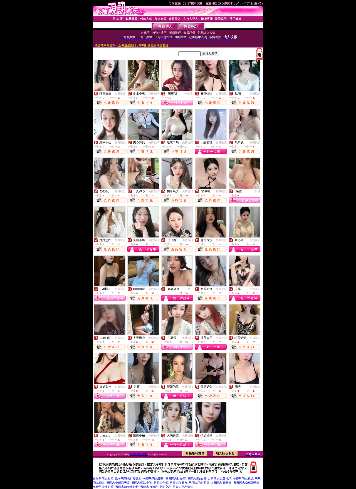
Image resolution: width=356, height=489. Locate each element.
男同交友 (165, 487)
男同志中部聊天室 (118, 482)
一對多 (189, 93)
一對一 (189, 289)
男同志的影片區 (199, 482)
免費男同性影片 (103, 487)
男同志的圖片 (149, 487)
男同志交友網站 (183, 487)
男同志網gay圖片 (198, 478)
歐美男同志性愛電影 (128, 478)
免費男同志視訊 (243, 478)
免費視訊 (120, 93)
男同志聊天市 (178, 482)
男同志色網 (160, 482)
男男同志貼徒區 (175, 478)
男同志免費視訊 (221, 478)
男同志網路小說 (141, 482)
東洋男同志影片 (103, 478)
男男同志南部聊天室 (246, 482)
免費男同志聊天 (153, 478)
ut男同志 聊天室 (221, 482)
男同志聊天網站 (139, 454)
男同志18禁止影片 (127, 487)
